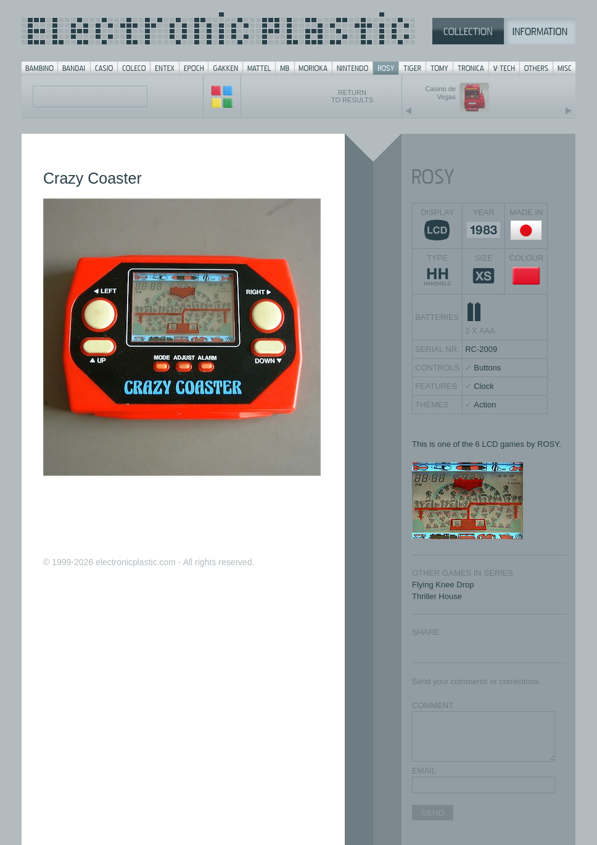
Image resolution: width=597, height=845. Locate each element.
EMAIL (424, 770)
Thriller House (437, 596)
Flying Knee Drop (443, 584)
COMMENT (432, 705)
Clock (484, 386)
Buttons (487, 367)
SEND (432, 812)
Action (485, 404)
